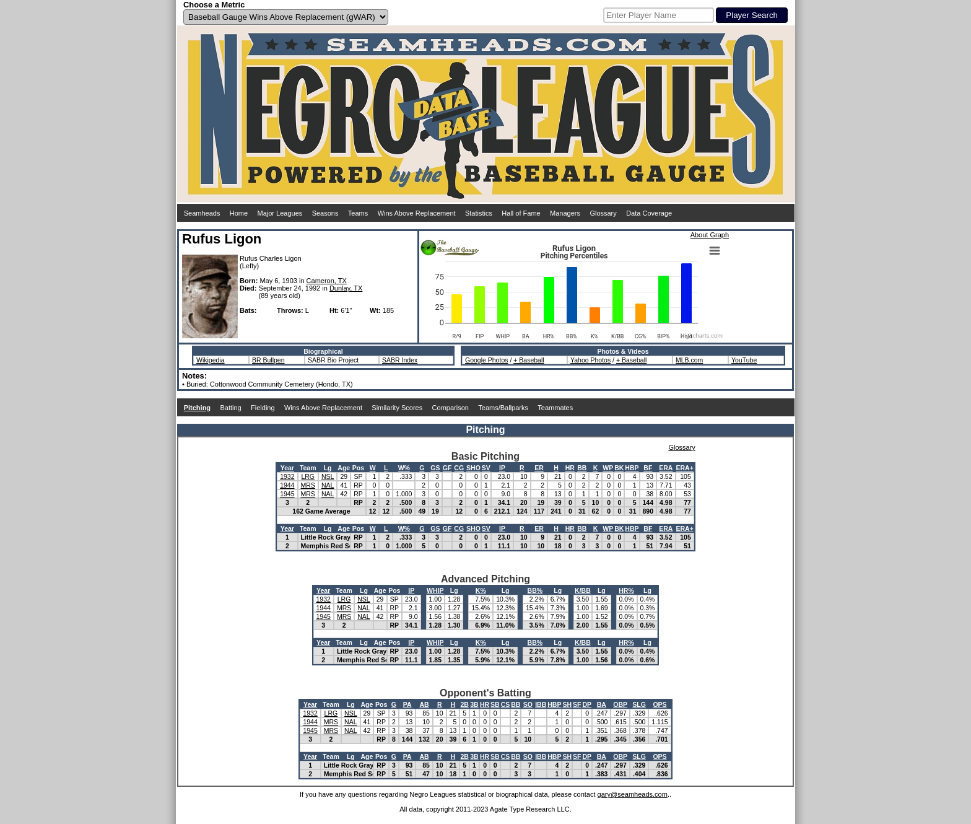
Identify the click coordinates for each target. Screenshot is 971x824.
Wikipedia (210, 360)
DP (586, 704)
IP (502, 467)
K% (481, 590)
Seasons (325, 213)
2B (464, 704)
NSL (327, 476)
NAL (327, 485)
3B (474, 704)
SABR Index (399, 360)
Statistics (478, 213)
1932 (287, 476)
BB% (535, 590)
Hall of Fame (521, 213)
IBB (540, 704)
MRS (308, 485)
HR (570, 467)
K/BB (583, 590)
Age (343, 467)
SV (486, 467)
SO (528, 704)
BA (601, 704)
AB (424, 704)
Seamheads (202, 213)
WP (608, 467)
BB (581, 467)
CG (459, 467)
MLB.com (689, 360)
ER (539, 467)
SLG (639, 704)
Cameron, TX (327, 280)
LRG (308, 476)
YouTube (744, 360)
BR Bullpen (268, 360)
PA (407, 704)
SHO (473, 467)
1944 (287, 485)
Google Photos (486, 360)
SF (577, 704)
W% (404, 467)
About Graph (709, 235)
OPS (659, 704)
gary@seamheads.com (633, 794)
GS (435, 467)
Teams (358, 213)
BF (647, 467)
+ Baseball (528, 360)
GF (447, 467)
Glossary (603, 213)
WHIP (435, 590)
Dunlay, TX (345, 288)
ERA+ (685, 467)
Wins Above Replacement (417, 213)
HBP (631, 467)
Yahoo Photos (590, 360)
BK (619, 467)
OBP (620, 704)
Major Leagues (280, 213)
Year (287, 467)
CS (505, 704)
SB (495, 704)
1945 (287, 493)
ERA (666, 467)
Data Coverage (649, 213)
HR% (626, 590)
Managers (565, 213)
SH (567, 704)
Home (239, 213)
